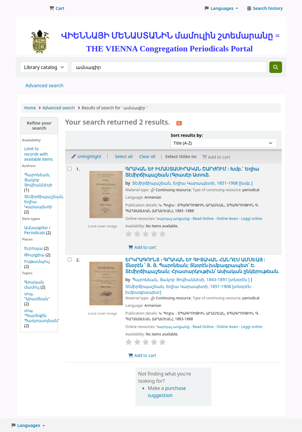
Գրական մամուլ (34, 284)
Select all (123, 156)
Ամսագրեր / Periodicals (37, 230)
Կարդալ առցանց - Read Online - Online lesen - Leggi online (209, 218)
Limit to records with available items (38, 154)
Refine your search (39, 125)
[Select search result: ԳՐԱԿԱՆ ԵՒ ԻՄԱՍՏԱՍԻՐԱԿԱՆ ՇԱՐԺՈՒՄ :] (69, 169)
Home (30, 108)
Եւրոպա (33, 248)
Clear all (147, 156)
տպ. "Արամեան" (37, 296)
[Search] (275, 67)
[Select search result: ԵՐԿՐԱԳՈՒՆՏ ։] (69, 259)
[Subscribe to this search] (179, 122)
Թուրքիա (34, 255)
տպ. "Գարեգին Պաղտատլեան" (42, 315)
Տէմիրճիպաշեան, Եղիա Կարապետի (192, 183)
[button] (57, 8)
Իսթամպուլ (37, 261)
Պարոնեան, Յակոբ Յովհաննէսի (38, 180)
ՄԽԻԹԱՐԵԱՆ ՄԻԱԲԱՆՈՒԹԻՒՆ (32, 8)
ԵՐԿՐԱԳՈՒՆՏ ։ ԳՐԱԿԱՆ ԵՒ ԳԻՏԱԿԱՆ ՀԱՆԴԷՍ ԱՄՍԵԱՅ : (202, 265)
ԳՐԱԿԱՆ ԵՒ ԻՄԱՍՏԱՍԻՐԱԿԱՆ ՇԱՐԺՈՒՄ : (192, 172)
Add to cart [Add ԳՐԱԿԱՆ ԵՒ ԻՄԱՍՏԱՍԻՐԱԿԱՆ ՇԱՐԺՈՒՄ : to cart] (142, 247)
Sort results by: (187, 135)
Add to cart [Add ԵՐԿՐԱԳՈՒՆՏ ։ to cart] (142, 355)
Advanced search (44, 85)
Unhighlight (86, 156)
